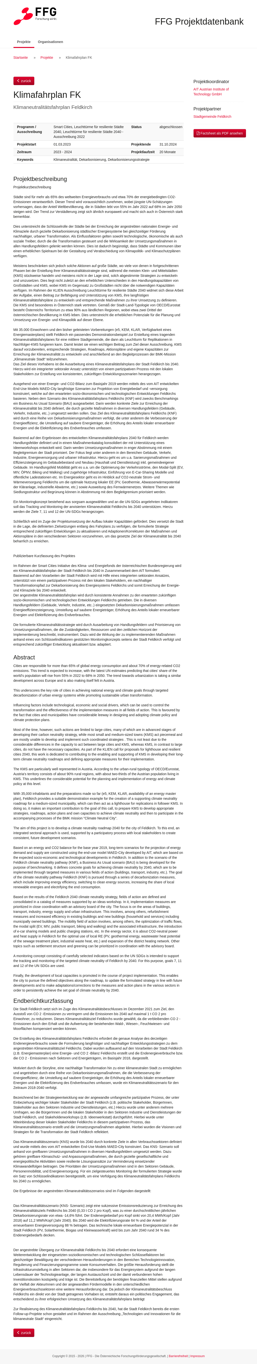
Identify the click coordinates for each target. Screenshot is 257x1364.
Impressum (197, 1356)
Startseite (20, 57)
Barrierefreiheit (178, 1356)
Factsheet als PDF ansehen (220, 133)
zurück (24, 81)
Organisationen (50, 42)
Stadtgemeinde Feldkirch (213, 117)
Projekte (25, 41)
